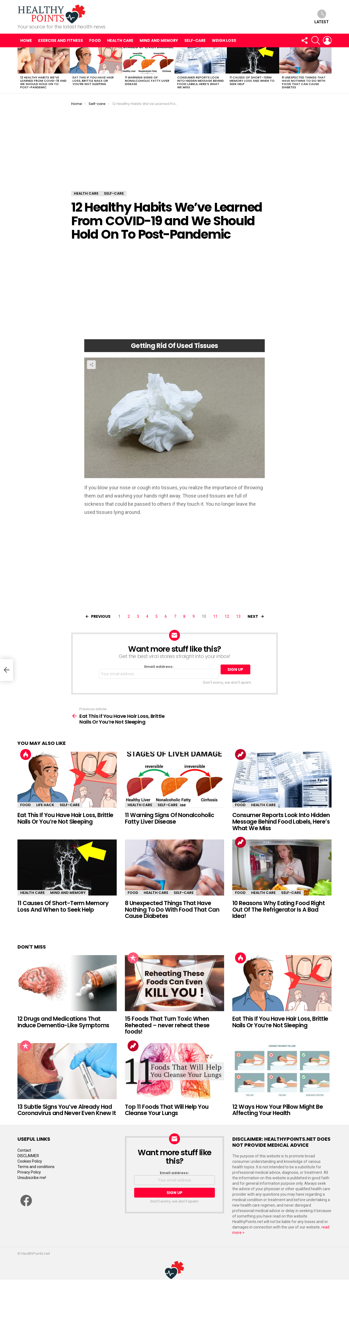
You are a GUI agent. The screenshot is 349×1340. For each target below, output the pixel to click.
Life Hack (45, 804)
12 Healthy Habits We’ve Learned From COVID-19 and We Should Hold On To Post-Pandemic (43, 82)
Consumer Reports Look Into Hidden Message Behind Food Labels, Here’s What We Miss (200, 82)
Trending (240, 754)
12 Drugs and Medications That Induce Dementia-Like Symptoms (63, 1022)
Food (95, 40)
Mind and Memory (159, 40)
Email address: (159, 672)
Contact (24, 1150)
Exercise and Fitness (60, 40)
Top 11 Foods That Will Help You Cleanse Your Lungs (167, 1110)
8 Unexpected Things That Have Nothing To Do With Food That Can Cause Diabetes (304, 82)
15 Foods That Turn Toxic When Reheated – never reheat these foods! (167, 1025)
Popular (133, 957)
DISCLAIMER (28, 1156)
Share (91, 364)
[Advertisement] (174, 150)
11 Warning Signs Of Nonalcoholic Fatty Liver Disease (147, 80)
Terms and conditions (36, 1167)
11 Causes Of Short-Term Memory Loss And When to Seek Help (252, 80)
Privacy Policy (29, 1172)
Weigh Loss (224, 40)
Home (26, 40)
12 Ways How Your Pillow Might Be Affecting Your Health (277, 1110)
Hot (25, 754)
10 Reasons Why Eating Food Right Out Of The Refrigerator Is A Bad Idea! (278, 909)
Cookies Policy (29, 1161)
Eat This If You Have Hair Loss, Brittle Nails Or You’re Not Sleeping (93, 80)
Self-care (195, 40)
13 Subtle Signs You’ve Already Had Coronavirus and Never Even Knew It (66, 1110)
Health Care (120, 40)
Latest (321, 17)
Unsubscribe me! (31, 1177)
